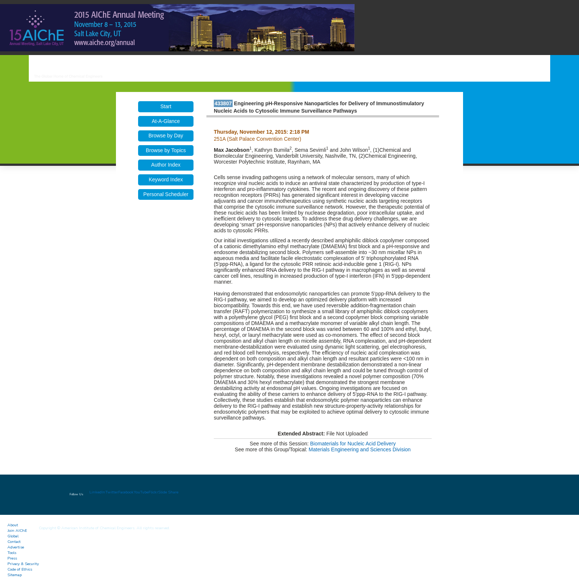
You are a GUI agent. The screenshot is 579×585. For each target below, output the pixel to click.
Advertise (15, 547)
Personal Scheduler (165, 194)
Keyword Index (166, 179)
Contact (14, 541)
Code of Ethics (19, 569)
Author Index (165, 165)
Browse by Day (165, 135)
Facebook (126, 492)
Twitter (111, 492)
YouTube (141, 492)
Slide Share (168, 492)
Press (12, 558)
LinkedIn (97, 492)
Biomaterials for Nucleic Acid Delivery (353, 444)
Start (165, 106)
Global (12, 536)
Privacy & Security (23, 564)
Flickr (153, 492)
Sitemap (14, 575)
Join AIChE (17, 530)
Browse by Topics (166, 150)
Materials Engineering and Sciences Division (360, 449)
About (12, 525)
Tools (11, 552)
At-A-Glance (166, 121)
